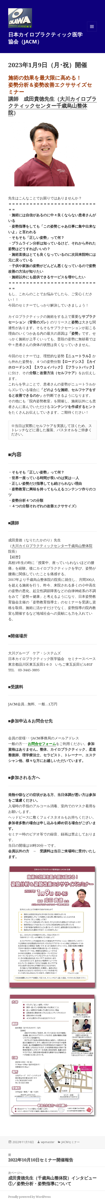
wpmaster (47, 1142)
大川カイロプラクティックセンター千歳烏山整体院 (52, 105)
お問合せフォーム (42, 743)
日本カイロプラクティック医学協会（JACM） (45, 38)
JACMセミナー (71, 1142)
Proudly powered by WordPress (29, 1197)
